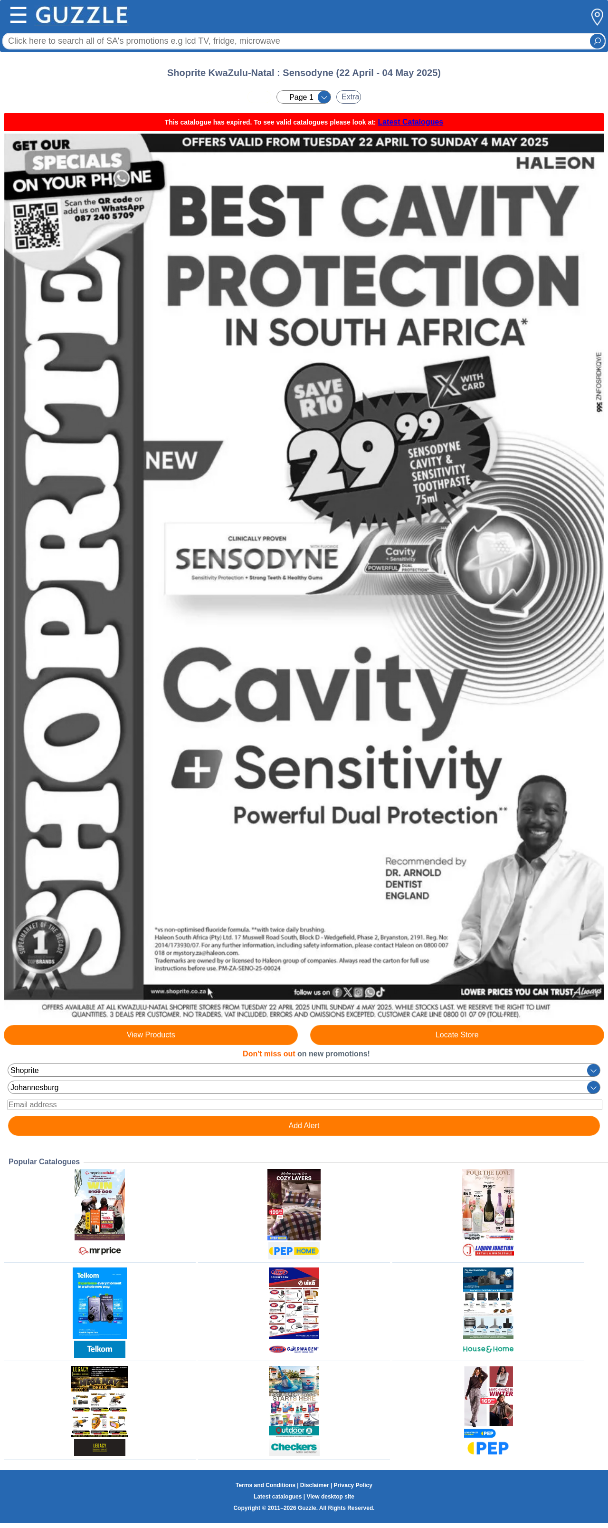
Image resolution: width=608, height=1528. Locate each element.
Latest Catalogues (410, 122)
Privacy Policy (353, 1485)
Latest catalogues (278, 1496)
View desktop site (330, 1496)
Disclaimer (314, 1485)
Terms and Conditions (265, 1485)
